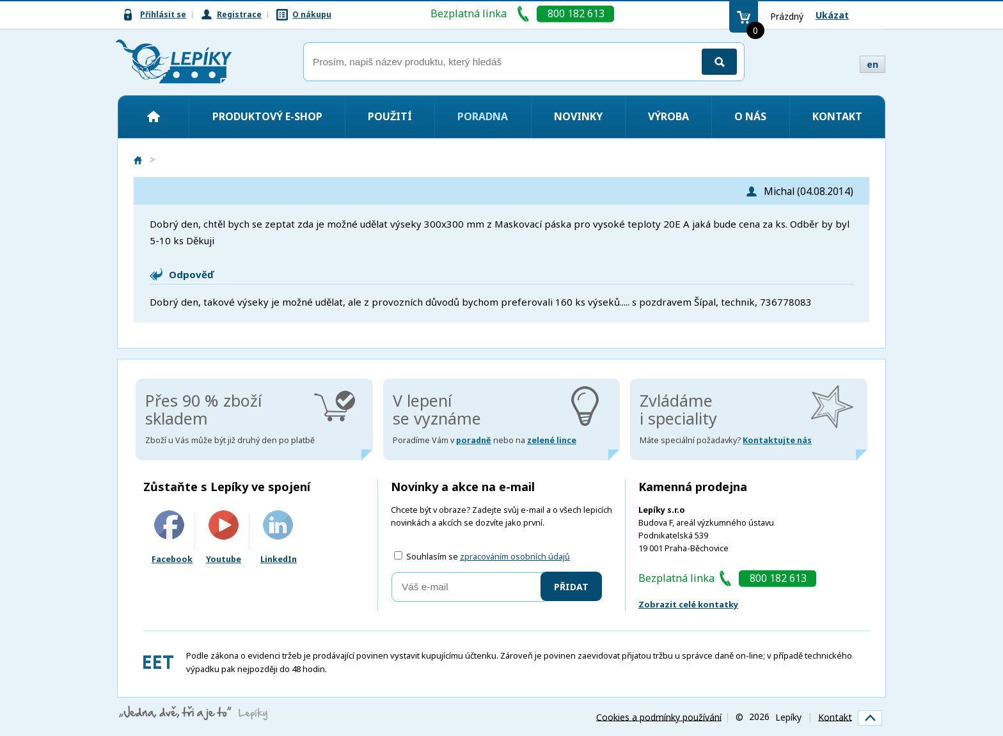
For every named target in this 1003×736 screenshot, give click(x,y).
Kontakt (837, 116)
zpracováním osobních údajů (515, 556)
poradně (473, 440)
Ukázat (832, 15)
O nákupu (311, 14)
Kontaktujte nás (777, 440)
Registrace (239, 14)
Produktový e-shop (267, 116)
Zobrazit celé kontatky (688, 604)
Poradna (482, 116)
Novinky (578, 116)
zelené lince (551, 440)
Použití (390, 116)
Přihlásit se (163, 14)
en (872, 64)
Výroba (668, 116)
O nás (750, 116)
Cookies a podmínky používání (659, 716)
